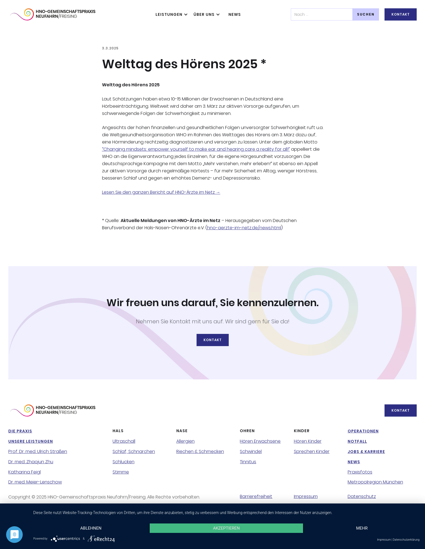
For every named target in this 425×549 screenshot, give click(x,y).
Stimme (121, 472)
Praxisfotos (360, 472)
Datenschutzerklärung (406, 539)
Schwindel (251, 451)
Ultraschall (124, 441)
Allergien (185, 441)
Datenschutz (362, 496)
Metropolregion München (375, 482)
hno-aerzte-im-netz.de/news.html (244, 228)
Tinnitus (248, 462)
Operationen (363, 431)
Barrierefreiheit (256, 496)
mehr (362, 528)
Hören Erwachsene (260, 441)
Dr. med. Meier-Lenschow (35, 482)
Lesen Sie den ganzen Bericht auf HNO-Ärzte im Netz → (161, 192)
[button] (170, 14)
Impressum (306, 496)
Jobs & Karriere (366, 451)
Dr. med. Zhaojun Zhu (30, 462)
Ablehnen (90, 528)
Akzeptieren (226, 528)
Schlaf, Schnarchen (134, 451)
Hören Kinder (308, 441)
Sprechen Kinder (312, 451)
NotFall (357, 441)
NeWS (234, 14)
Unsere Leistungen (30, 441)
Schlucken (123, 462)
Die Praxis (20, 431)
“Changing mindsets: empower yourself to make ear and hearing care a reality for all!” (196, 149)
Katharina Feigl (24, 472)
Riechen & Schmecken (200, 451)
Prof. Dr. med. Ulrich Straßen (37, 451)
